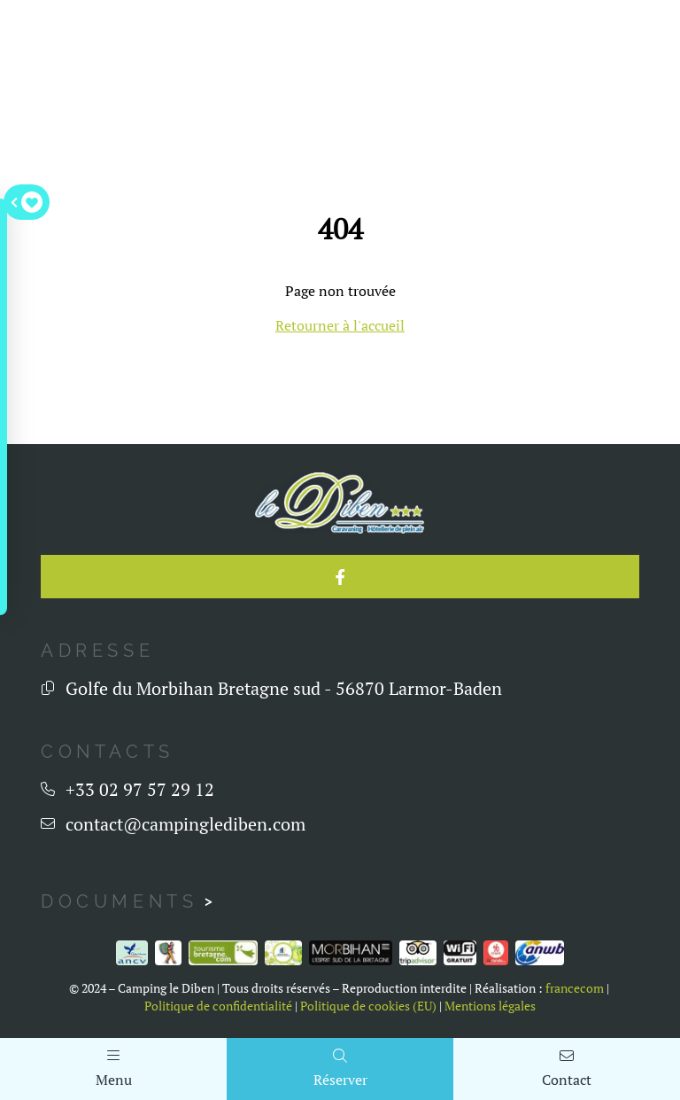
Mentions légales (490, 1006)
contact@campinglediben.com (185, 824)
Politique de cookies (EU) (368, 1006)
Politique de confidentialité (218, 1006)
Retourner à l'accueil (340, 325)
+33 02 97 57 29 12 (140, 789)
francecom (574, 988)
